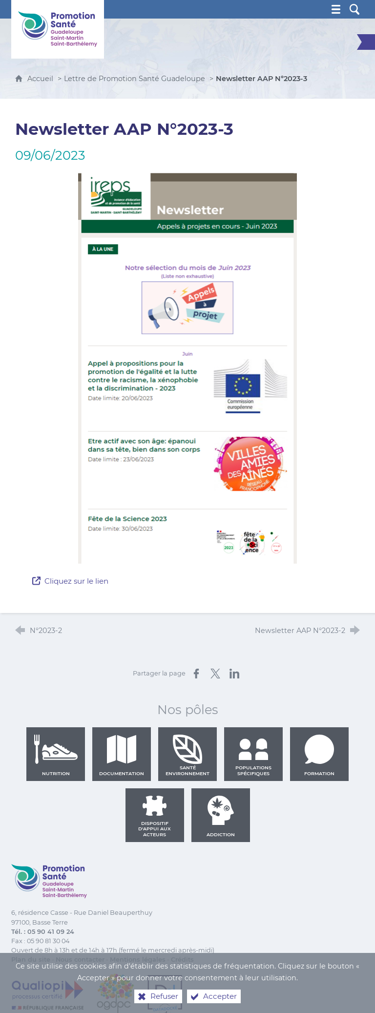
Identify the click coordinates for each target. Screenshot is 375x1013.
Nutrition (56, 755)
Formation (319, 755)
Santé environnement (187, 755)
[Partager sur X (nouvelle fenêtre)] (215, 673)
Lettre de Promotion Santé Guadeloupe (134, 78)
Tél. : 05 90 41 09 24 (42, 931)
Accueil (41, 78)
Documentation (121, 755)
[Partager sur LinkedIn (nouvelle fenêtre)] (234, 673)
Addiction (220, 816)
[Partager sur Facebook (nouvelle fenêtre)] (196, 673)
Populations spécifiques (253, 755)
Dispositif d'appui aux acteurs (154, 816)
